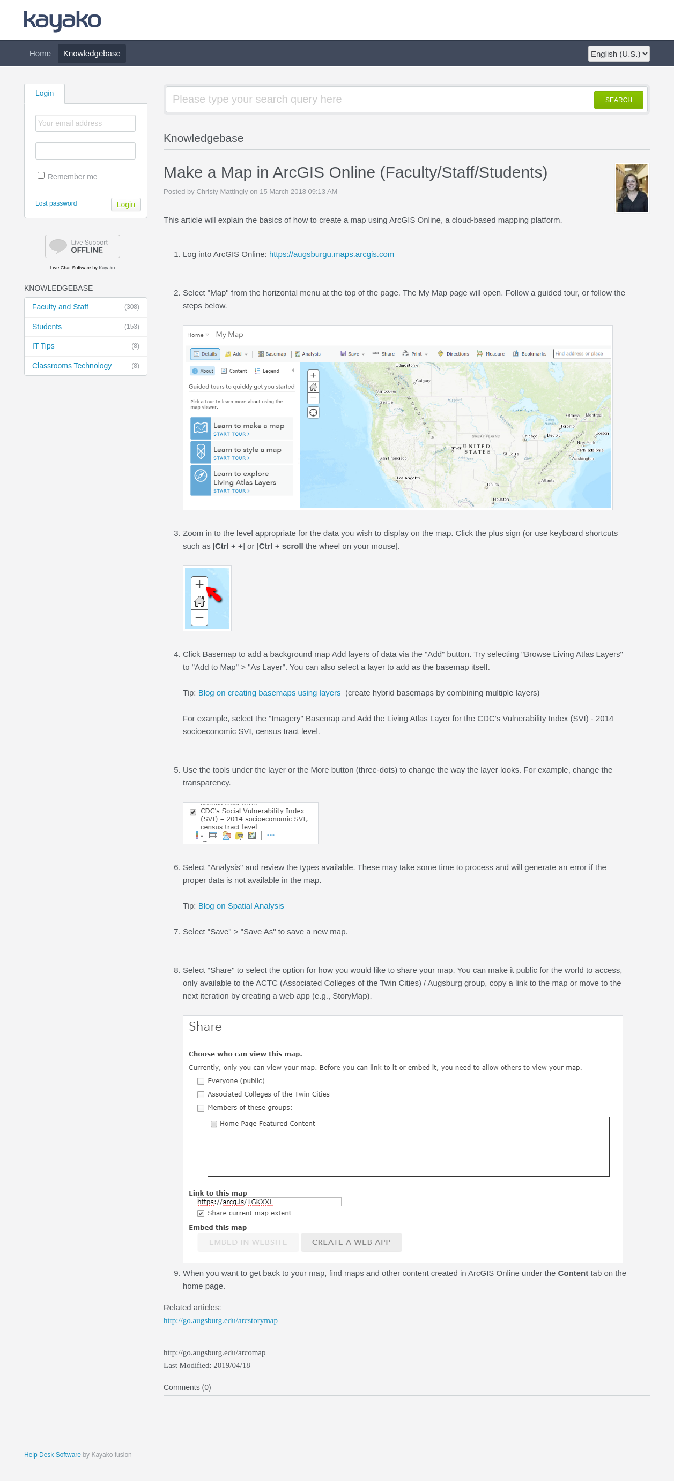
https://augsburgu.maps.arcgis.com (331, 254)
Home (40, 53)
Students (85, 327)
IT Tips (85, 346)
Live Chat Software (70, 267)
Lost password (56, 203)
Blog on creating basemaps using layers (269, 692)
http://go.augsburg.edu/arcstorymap (221, 1320)
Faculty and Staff (85, 307)
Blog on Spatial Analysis (241, 905)
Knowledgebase (92, 53)
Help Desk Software (52, 1455)
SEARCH (618, 100)
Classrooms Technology (85, 366)
